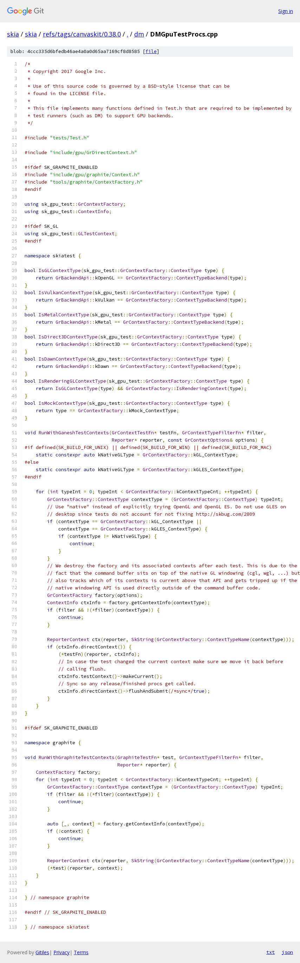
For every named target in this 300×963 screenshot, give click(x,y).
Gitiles (42, 952)
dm (139, 34)
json (287, 952)
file (151, 51)
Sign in (285, 11)
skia (13, 34)
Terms (81, 952)
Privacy (61, 952)
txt (270, 952)
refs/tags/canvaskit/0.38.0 (82, 34)
